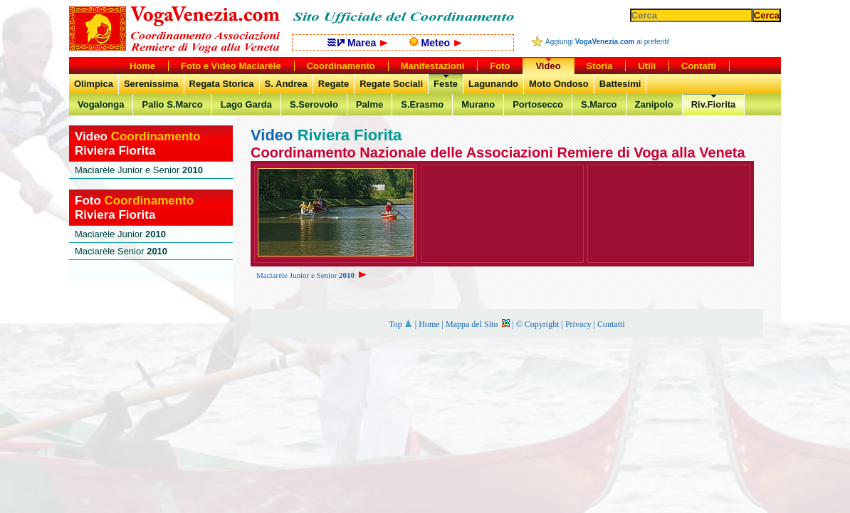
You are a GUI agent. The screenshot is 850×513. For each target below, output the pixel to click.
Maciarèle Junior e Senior (312, 275)
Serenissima (151, 83)
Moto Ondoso (559, 83)
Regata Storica (221, 83)
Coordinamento (341, 66)
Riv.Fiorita (713, 104)
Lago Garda (246, 104)
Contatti (611, 324)
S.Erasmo (422, 104)
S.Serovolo (314, 104)
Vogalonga (101, 104)
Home (429, 324)
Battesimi (620, 83)
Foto (500, 66)
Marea (357, 42)
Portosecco (538, 104)
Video (547, 66)
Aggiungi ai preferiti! (607, 42)
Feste (446, 83)
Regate (333, 83)
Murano (478, 104)
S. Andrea (286, 83)
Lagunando (493, 83)
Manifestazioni (433, 66)
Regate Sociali (391, 83)
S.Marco (599, 104)
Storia (600, 66)
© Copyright (538, 324)
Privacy (578, 324)
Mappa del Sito (478, 324)
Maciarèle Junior (120, 234)
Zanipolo (654, 104)
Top (401, 324)
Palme (369, 104)
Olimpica (93, 83)
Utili (647, 66)
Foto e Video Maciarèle (231, 66)
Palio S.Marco (172, 104)
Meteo (435, 42)
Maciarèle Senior (121, 251)
